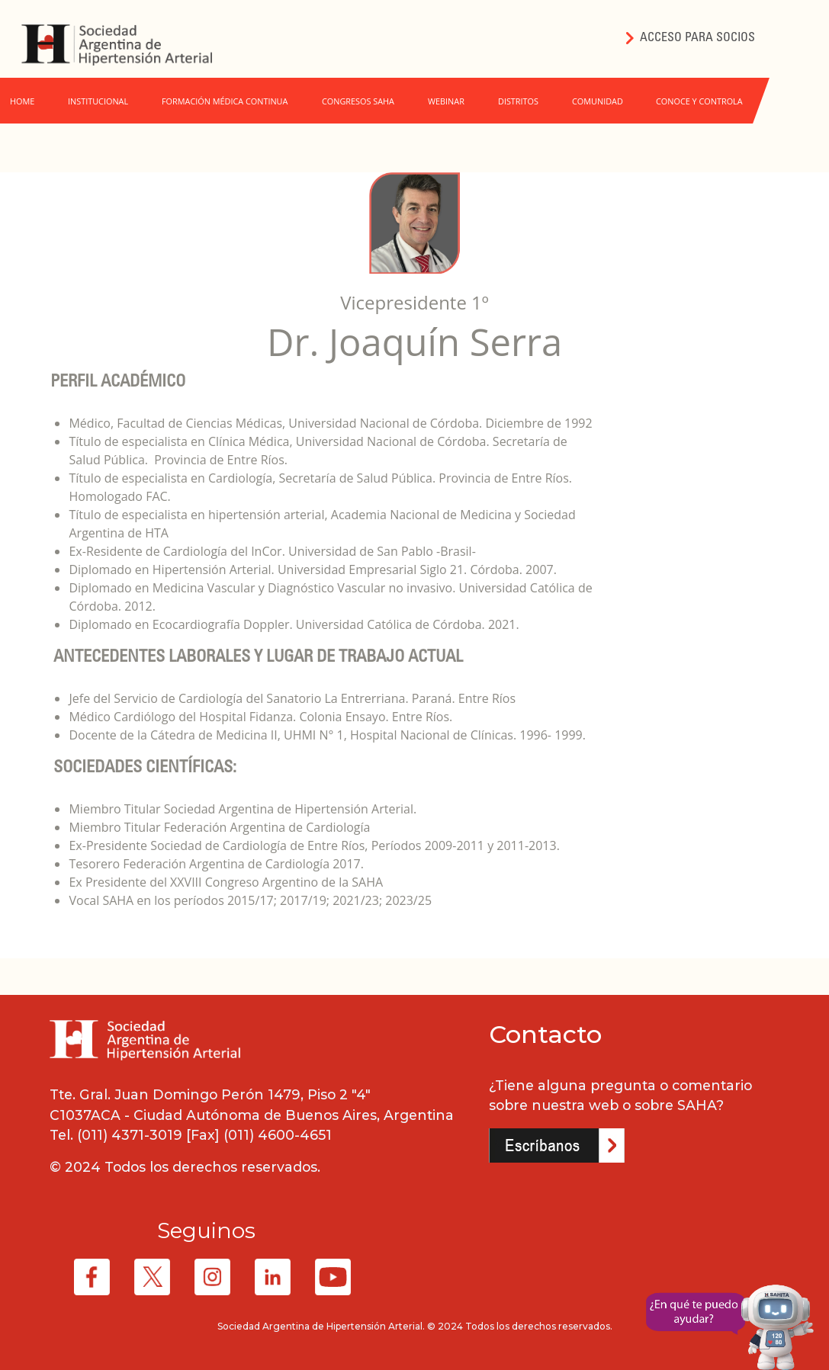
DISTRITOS (518, 101)
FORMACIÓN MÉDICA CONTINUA (225, 101)
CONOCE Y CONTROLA (699, 101)
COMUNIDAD (597, 101)
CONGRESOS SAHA (358, 101)
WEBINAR (446, 101)
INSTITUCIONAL (98, 101)
